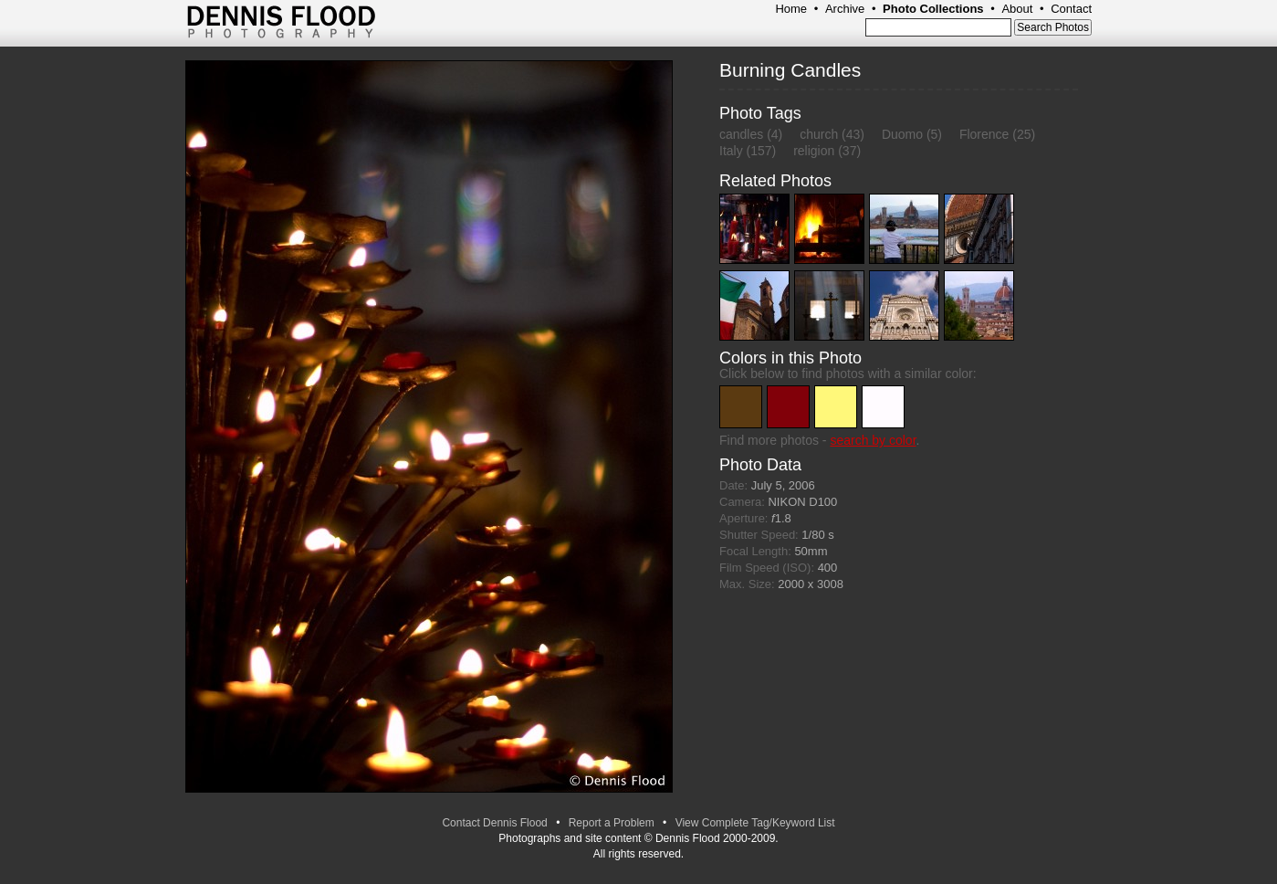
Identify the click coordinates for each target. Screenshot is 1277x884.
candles (741, 134)
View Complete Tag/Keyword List (755, 822)
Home (791, 9)
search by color (873, 440)
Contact (1071, 9)
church (819, 134)
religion (813, 150)
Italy (731, 150)
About (1016, 9)
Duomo (902, 134)
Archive (844, 9)
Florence (984, 134)
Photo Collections (933, 9)
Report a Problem (611, 822)
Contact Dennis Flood (494, 822)
